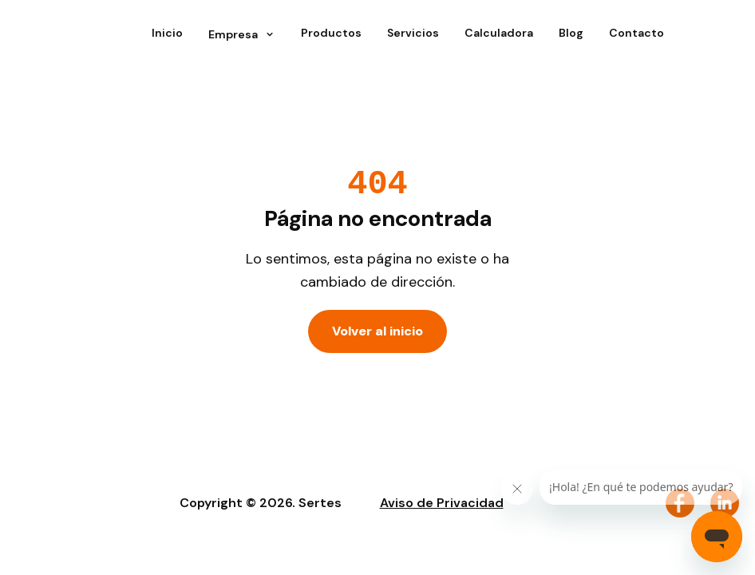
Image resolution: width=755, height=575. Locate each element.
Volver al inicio (377, 331)
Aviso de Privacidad (442, 502)
